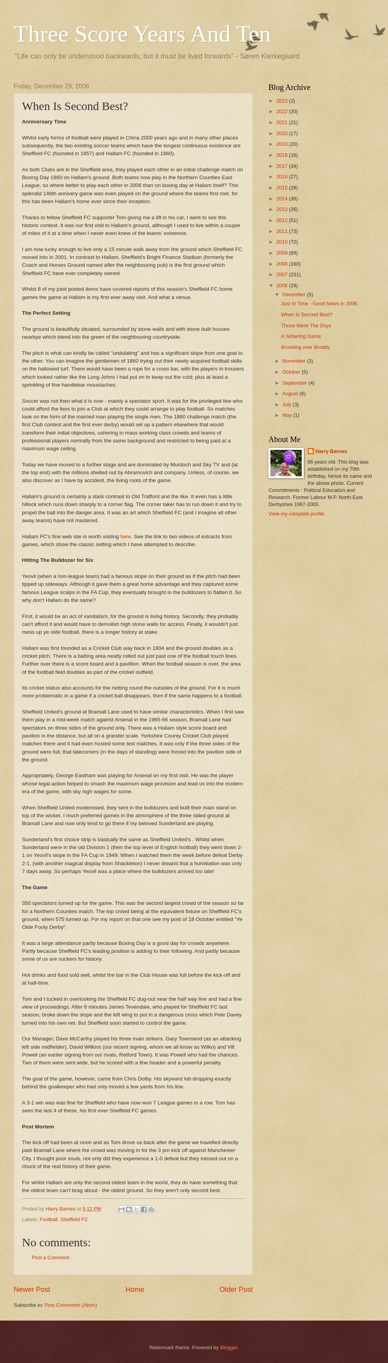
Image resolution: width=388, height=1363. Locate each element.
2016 (282, 177)
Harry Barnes (331, 451)
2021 (282, 122)
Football (49, 1219)
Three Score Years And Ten (142, 34)
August (290, 393)
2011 (282, 231)
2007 (282, 274)
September (295, 383)
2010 (282, 242)
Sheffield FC (74, 1219)
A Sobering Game (301, 336)
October (291, 372)
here (125, 536)
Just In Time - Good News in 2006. (320, 303)
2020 (282, 133)
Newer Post (32, 1289)
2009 (282, 253)
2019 (282, 144)
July (287, 404)
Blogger (229, 1347)
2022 (282, 111)
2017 (282, 166)
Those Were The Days (306, 325)
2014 (282, 199)
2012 (282, 220)
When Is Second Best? (306, 314)
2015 (282, 188)
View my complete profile (296, 514)
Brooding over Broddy (305, 347)
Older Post (236, 1289)
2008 (282, 264)
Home (134, 1289)
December (294, 294)
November (294, 361)
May (287, 415)
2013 (282, 209)
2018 (282, 155)
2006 (282, 285)
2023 (282, 101)
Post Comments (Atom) (71, 1305)
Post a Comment (50, 1257)
